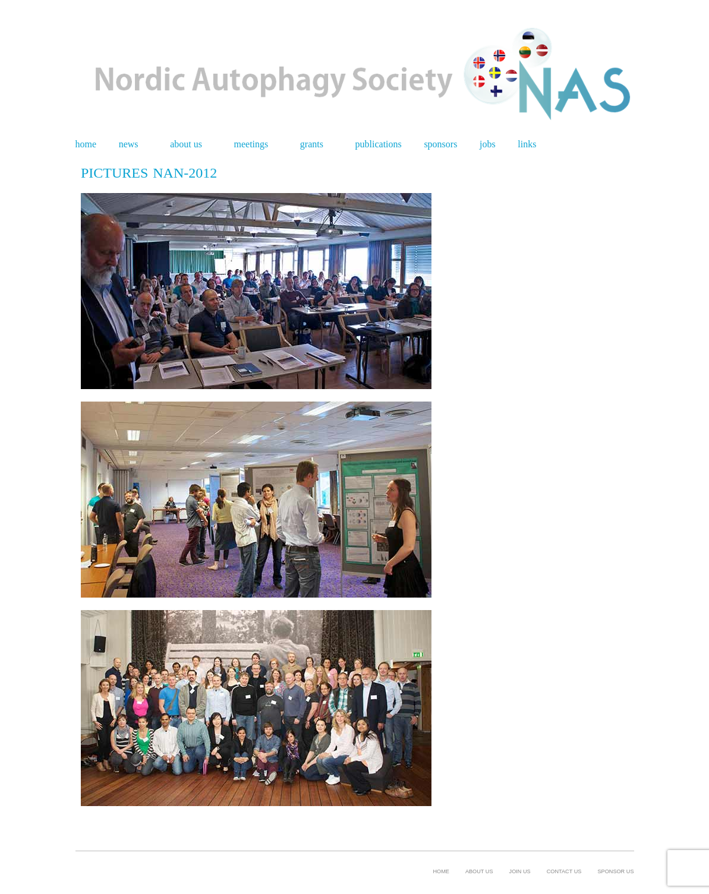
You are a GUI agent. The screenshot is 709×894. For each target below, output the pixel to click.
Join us (520, 871)
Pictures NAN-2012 (149, 173)
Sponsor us (615, 871)
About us (186, 144)
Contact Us (564, 871)
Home (86, 144)
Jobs (488, 144)
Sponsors (440, 144)
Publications (378, 144)
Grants (311, 144)
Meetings (251, 144)
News (128, 144)
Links (527, 144)
